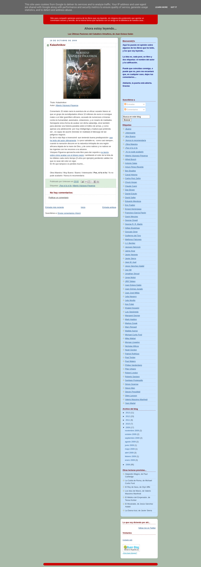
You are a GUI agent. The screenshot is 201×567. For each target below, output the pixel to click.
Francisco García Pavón (135, 213)
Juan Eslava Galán (133, 285)
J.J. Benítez (130, 243)
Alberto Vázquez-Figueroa (67, 105)
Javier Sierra (130, 258)
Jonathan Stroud (132, 274)
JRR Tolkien (130, 281)
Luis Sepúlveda (131, 312)
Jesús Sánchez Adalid (134, 266)
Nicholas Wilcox (132, 346)
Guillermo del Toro (133, 236)
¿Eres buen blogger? (130, 553)
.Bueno (128, 129)
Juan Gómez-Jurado (134, 289)
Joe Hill (128, 270)
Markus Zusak (131, 323)
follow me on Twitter (147, 528)
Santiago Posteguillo (134, 380)
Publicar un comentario (58, 198)
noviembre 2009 (132, 431)
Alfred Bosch (130, 159)
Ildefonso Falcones (133, 239)
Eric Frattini (130, 205)
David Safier (130, 198)
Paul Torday (130, 357)
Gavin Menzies (131, 217)
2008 (128, 465)
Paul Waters (130, 361)
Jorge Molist (130, 277)
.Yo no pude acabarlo (134, 152)
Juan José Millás (132, 293)
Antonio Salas (131, 163)
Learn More (161, 7)
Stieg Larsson (131, 396)
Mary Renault (131, 327)
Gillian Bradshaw (132, 228)
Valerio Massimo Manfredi (136, 399)
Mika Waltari (130, 338)
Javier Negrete (131, 255)
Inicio (83, 207)
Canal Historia (131, 175)
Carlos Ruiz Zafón (133, 178)
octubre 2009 (131, 434)
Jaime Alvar (130, 251)
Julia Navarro (131, 296)
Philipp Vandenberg (133, 365)
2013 (128, 413)
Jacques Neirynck (133, 247)
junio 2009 (130, 445)
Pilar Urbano (130, 369)
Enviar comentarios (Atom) (69, 213)
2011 (128, 420)
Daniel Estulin (131, 194)
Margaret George (132, 316)
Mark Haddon (131, 319)
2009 (128, 427)
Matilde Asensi (131, 331)
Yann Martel (130, 403)
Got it (174, 7)
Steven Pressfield (132, 392)
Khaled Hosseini (132, 308)
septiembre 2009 (132, 438)
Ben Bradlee (130, 171)
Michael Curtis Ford (133, 335)
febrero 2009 (131, 456)
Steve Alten (130, 388)
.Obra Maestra (131, 144)
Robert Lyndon (131, 373)
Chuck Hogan (131, 182)
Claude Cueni (131, 186)
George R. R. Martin (134, 224)
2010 (128, 424)
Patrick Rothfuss (132, 354)
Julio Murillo (130, 300)
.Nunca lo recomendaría (135, 140)
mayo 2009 (130, 449)
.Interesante (130, 133)
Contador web (127, 540)
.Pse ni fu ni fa (65, 186)
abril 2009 (129, 453)
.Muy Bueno (130, 136)
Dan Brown (130, 190)
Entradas (129, 104)
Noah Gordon (131, 350)
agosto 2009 (130, 442)
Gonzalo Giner (131, 232)
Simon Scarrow (131, 384)
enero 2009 (130, 460)
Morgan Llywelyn (132, 342)
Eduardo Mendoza (133, 201)
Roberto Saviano (132, 377)
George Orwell (131, 220)
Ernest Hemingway (133, 209)
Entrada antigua (109, 207)
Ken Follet (129, 304)
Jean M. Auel (130, 262)
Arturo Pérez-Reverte (134, 167)
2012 (128, 416)
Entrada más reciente (54, 207)
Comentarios (131, 110)
